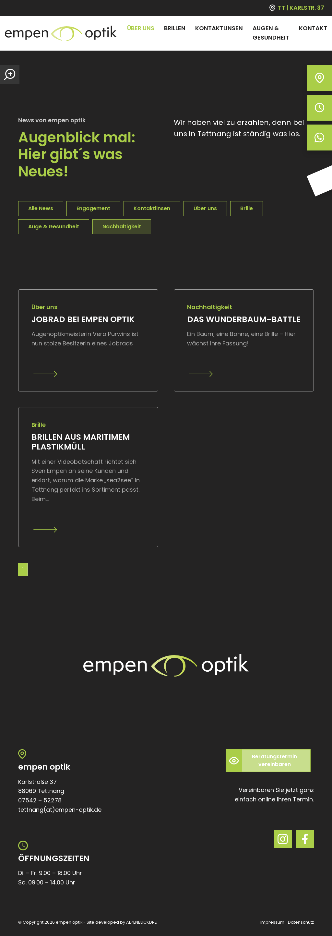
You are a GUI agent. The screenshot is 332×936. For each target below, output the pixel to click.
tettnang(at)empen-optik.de (59, 810)
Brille (246, 208)
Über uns (205, 208)
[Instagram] (283, 839)
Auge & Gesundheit (53, 226)
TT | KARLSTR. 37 (301, 8)
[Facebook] (305, 839)
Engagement (93, 208)
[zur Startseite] (61, 33)
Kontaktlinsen (152, 208)
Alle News (40, 208)
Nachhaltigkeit (121, 226)
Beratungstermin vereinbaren (274, 760)
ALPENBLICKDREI (142, 922)
